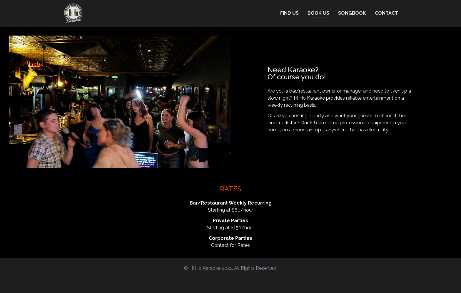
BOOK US (318, 13)
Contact (386, 13)
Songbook (352, 13)
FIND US (289, 13)
